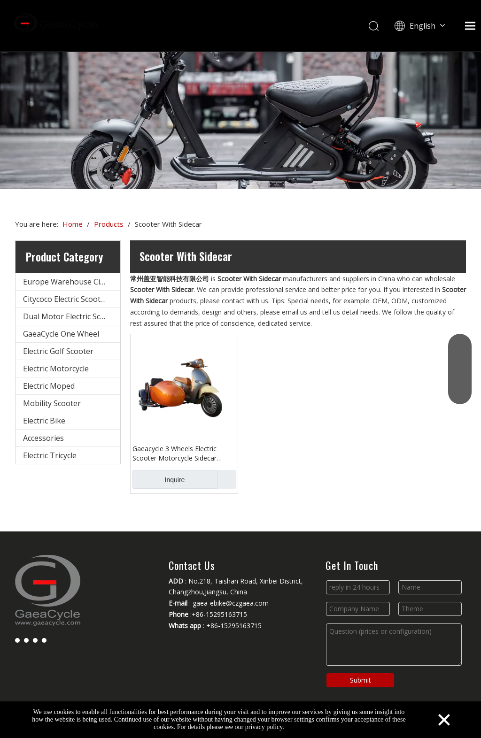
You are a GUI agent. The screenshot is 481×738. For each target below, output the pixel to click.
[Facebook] (17, 640)
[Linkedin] (26, 640)
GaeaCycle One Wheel (61, 334)
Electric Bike (44, 420)
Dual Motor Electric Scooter (71, 316)
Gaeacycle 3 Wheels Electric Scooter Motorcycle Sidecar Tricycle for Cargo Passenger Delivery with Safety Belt (176, 453)
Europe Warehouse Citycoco (71, 282)
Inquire (158, 479)
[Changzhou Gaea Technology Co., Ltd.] (240, 120)
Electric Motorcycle (56, 368)
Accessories (43, 438)
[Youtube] (35, 640)
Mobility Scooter (52, 403)
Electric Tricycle (50, 455)
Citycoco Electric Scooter (65, 299)
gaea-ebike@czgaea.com (231, 603)
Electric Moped (49, 386)
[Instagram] (44, 640)
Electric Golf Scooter (58, 351)
